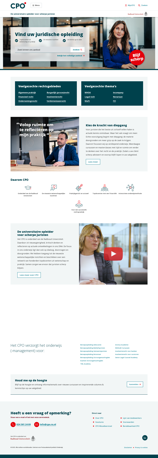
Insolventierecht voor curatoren (127, 354)
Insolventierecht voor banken (126, 351)
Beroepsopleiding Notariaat (90, 354)
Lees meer (93, 162)
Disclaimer (128, 447)
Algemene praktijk (27, 92)
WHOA (88, 92)
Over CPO (99, 418)
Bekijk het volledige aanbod (69, 55)
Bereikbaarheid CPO (131, 426)
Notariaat (118, 96)
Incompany (118, 92)
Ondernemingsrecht (27, 101)
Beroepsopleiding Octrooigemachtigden (95, 357)
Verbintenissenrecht (56, 101)
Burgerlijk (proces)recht (58, 92)
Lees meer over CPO (29, 275)
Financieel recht (25, 96)
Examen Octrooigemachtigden (91, 361)
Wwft (87, 101)
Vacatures (99, 422)
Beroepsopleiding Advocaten (90, 345)
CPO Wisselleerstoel (103, 426)
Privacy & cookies (141, 447)
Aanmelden (133, 384)
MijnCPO (131, 5)
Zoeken (144, 5)
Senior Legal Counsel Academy (126, 357)
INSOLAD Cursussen (122, 348)
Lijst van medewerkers (132, 418)
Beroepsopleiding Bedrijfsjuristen (92, 348)
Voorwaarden (128, 422)
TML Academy (85, 364)
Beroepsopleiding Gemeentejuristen (93, 351)
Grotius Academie (121, 345)
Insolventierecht (54, 96)
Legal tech (90, 96)
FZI (114, 101)
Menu (35, 6)
